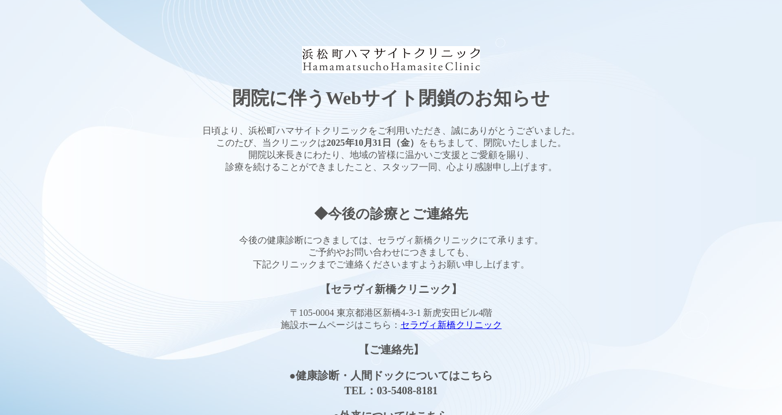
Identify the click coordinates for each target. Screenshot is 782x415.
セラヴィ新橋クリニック (451, 325)
